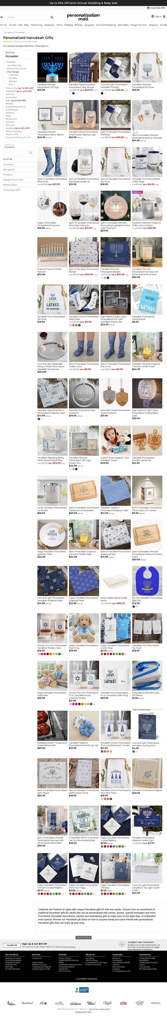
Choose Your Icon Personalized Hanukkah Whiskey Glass (51, 646)
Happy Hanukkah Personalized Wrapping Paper (83, 599)
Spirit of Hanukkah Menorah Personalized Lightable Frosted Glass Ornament (115, 225)
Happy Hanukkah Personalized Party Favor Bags (83, 886)
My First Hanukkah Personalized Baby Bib (147, 599)
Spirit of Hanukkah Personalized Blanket (84, 270)
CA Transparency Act (121, 971)
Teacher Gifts (12, 134)
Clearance (153, 25)
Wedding (68, 25)
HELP (89, 1012)
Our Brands (117, 960)
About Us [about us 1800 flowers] (116, 958)
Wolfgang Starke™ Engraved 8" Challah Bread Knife (52, 744)
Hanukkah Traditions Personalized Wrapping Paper (114, 509)
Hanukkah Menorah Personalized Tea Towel (143, 85)
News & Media (118, 967)
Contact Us (37, 958)
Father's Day (37, 25)
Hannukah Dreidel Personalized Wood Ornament (115, 411)
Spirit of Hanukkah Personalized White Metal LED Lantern (147, 509)
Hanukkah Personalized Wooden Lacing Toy (143, 459)
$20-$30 (13, 78)
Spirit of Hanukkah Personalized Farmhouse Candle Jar (84, 180)
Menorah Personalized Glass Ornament (82, 411)
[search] (19, 153)
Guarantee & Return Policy (70, 965)
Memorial (10, 125)
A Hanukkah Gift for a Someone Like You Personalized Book (84, 839)
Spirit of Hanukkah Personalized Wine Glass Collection (84, 224)
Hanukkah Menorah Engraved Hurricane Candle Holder (146, 365)
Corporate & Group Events (18, 137)
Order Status (37, 962)
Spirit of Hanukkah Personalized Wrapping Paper (115, 552)
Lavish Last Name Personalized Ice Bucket (52, 509)
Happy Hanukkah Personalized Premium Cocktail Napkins (51, 886)
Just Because (12, 110)
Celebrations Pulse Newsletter (147, 959)
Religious (10, 113)
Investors (116, 969)
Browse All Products (16, 68)
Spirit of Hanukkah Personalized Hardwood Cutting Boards (84, 509)
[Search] (30, 17)
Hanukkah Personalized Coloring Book (143, 318)
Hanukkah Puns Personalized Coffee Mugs (146, 180)
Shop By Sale (11, 965)
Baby (26, 25)
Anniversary (11, 97)
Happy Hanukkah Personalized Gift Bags (115, 886)
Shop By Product (12, 962)
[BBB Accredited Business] (81, 992)
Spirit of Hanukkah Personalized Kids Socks (115, 365)
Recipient (8, 169)
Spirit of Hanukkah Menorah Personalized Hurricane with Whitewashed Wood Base (50, 840)
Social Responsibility (121, 962)
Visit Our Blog (91, 960)
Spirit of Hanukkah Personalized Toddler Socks (84, 365)
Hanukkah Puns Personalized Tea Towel (51, 318)
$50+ (11, 85)
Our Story (90, 958)
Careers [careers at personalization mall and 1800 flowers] (115, 965)
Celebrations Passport (41, 967)
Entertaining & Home (16, 106)
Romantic (10, 122)
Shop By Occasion (13, 958)
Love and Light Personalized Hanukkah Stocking (114, 85)
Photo (59, 25)
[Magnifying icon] (52, 17)
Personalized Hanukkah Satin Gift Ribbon (146, 694)
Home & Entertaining (106, 25)
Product (8, 174)
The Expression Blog (148, 969)
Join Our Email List (40, 960)
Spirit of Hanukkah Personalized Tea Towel (115, 180)
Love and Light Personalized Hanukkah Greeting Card (145, 744)
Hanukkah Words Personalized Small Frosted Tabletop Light (83, 133)
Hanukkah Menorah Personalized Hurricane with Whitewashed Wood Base (145, 272)
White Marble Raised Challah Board (114, 599)
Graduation (49, 25)
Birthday (78, 25)
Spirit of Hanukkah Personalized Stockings (115, 133)
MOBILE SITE (80, 1012)
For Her (3, 25)
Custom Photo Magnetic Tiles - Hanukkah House (115, 459)
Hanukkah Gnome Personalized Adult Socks (84, 318)
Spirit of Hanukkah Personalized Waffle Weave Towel (84, 791)
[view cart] (164, 16)
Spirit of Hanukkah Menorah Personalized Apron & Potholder (147, 136)
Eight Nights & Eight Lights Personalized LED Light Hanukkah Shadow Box (113, 319)
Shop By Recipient (13, 960)
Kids (20, 25)
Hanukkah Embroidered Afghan (147, 790)
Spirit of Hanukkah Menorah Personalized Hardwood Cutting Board (147, 554)
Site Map (9, 967)
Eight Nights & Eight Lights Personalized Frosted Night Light (145, 413)
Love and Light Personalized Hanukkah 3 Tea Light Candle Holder (146, 888)
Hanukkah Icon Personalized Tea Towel (145, 646)
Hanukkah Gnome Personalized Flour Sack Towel (115, 791)
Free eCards (144, 967)
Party (8, 116)
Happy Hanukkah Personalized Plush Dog (83, 646)
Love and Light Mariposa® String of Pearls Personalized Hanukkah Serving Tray (50, 366)
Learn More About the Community (143, 948)
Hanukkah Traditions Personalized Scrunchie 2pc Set (83, 744)
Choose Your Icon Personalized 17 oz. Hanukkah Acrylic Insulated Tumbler (83, 695)
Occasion (11, 56)
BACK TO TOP (83, 937)
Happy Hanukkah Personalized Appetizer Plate (51, 552)
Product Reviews (12, 969)
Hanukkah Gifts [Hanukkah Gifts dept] (14, 65)
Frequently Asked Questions (66, 968)
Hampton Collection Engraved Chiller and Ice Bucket (146, 224)
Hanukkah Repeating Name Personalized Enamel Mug (50, 459)
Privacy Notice (69, 947)
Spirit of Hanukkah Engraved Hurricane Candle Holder (82, 552)
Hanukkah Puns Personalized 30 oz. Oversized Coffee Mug (114, 694)
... (62, 653)
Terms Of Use (64, 971)
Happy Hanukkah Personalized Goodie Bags (115, 646)
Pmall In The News (93, 965)
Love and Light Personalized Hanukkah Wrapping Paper (50, 599)
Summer (10, 94)
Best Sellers (123, 25)
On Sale (163, 25)
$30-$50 (13, 81)
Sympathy (89, 25)
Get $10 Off (12, 945)
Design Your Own (139, 25)
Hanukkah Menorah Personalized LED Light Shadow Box (80, 460)
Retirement (11, 119)
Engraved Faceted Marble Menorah (49, 270)
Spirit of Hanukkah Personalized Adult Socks (52, 180)
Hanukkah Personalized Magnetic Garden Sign (143, 839)
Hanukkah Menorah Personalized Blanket (110, 270)
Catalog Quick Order (41, 969)
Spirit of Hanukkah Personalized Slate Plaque (52, 791)
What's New (10, 184)
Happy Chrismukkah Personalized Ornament (48, 224)
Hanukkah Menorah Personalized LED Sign (48, 85)
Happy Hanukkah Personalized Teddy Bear (51, 694)
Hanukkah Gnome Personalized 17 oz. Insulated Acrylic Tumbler (115, 744)
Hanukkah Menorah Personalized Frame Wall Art (50, 133)
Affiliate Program (39, 965)
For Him (13, 25)
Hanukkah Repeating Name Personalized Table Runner (82, 85)
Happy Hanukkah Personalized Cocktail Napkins (115, 839)
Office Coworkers (14, 131)
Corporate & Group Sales (96, 962)
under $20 (14, 75)
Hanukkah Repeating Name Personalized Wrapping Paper (51, 411)
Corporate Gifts (12, 190)
